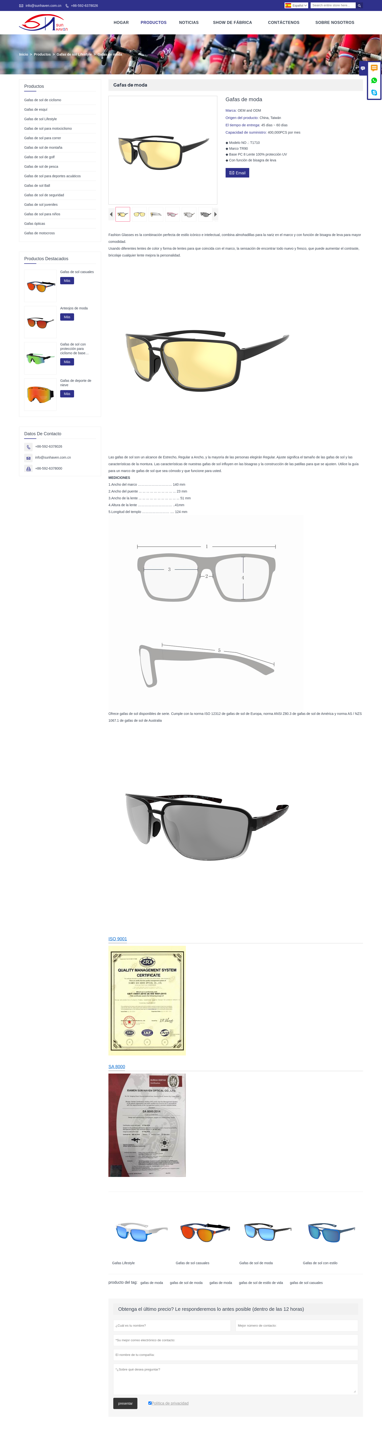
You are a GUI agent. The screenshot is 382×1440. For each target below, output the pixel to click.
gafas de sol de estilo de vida (261, 1284)
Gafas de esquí (35, 109)
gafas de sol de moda (186, 1284)
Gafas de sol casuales (77, 272)
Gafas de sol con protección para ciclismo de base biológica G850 (73, 349)
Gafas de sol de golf (39, 157)
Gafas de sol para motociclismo (48, 128)
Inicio (23, 54)
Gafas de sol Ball (37, 185)
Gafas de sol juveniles (40, 205)
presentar (125, 1405)
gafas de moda (152, 1284)
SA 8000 (116, 1068)
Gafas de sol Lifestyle (74, 54)
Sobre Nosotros (334, 22)
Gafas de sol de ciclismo (42, 100)
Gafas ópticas (34, 224)
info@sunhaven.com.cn (43, 6)
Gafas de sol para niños (42, 214)
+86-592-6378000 (48, 468)
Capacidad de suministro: (247, 132)
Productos (154, 22)
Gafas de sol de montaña (43, 147)
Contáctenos (283, 22)
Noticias (189, 22)
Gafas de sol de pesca (41, 166)
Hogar (121, 22)
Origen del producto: (243, 118)
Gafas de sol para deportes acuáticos (52, 176)
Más (67, 281)
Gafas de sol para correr (42, 138)
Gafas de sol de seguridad (44, 195)
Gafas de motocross (39, 233)
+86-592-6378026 (84, 6)
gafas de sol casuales (306, 1284)
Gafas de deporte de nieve (75, 383)
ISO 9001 (117, 940)
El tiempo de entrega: (243, 125)
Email (237, 172)
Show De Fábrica (232, 22)
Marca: (232, 110)
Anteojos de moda (74, 308)
